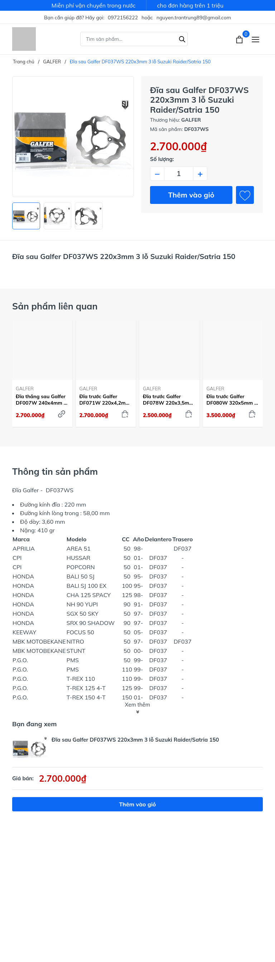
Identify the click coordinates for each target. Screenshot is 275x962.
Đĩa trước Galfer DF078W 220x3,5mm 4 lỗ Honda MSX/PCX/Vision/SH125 (171, 399)
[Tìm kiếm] (182, 38)
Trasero (182, 539)
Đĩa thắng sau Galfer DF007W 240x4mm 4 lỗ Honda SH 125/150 (41, 399)
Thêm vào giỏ (191, 194)
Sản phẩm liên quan (55, 306)
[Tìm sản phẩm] (134, 39)
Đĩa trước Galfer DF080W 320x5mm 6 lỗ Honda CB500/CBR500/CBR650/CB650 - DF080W (235, 399)
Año (138, 539)
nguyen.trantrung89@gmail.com (193, 17)
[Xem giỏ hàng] (240, 39)
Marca (21, 539)
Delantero (158, 539)
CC (126, 539)
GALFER (25, 388)
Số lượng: (162, 159)
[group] (73, 137)
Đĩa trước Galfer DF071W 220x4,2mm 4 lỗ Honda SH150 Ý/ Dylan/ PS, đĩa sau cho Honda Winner (104, 399)
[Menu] (255, 39)
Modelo (77, 539)
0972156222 (123, 17)
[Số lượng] (178, 173)
